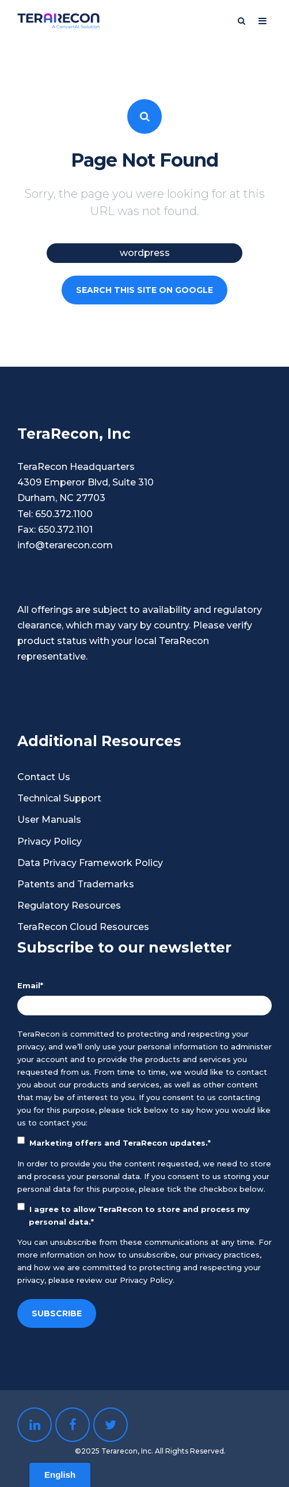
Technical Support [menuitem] (59, 798)
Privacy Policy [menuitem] (49, 841)
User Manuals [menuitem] (49, 819)
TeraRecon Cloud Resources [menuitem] (83, 926)
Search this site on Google (144, 290)
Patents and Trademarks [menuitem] (75, 884)
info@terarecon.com (65, 545)
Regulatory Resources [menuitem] (69, 905)
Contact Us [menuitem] (43, 776)
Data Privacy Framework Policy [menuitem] (90, 862)
